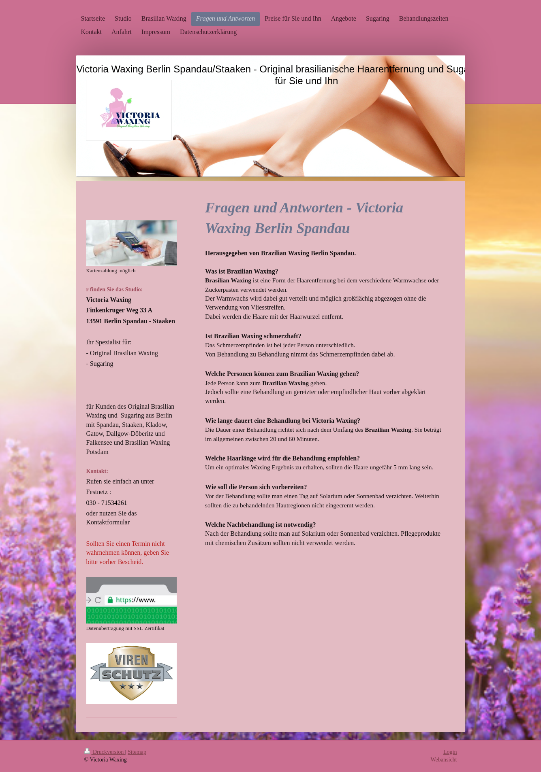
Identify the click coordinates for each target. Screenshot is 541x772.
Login (450, 752)
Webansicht (444, 760)
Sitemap (137, 752)
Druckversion (104, 752)
